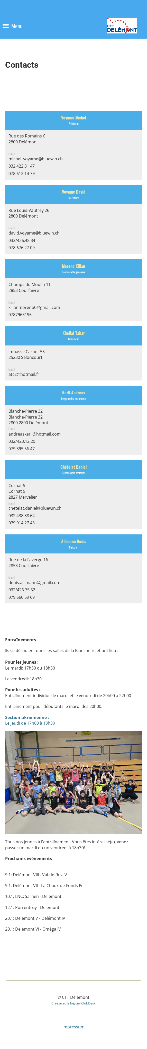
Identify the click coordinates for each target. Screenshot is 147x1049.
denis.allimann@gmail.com (34, 582)
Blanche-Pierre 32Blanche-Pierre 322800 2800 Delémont (28, 417)
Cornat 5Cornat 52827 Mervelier (22, 491)
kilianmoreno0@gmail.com (34, 307)
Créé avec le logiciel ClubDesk (73, 1003)
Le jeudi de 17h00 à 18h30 (30, 720)
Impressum (73, 1027)
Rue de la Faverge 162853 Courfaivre (28, 565)
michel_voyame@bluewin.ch (35, 159)
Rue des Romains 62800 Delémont (26, 141)
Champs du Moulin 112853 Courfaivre (29, 290)
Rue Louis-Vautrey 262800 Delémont (28, 216)
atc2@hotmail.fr (23, 374)
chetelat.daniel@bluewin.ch (34, 508)
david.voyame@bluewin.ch (34, 233)
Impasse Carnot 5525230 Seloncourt (26, 357)
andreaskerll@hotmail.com (34, 434)
